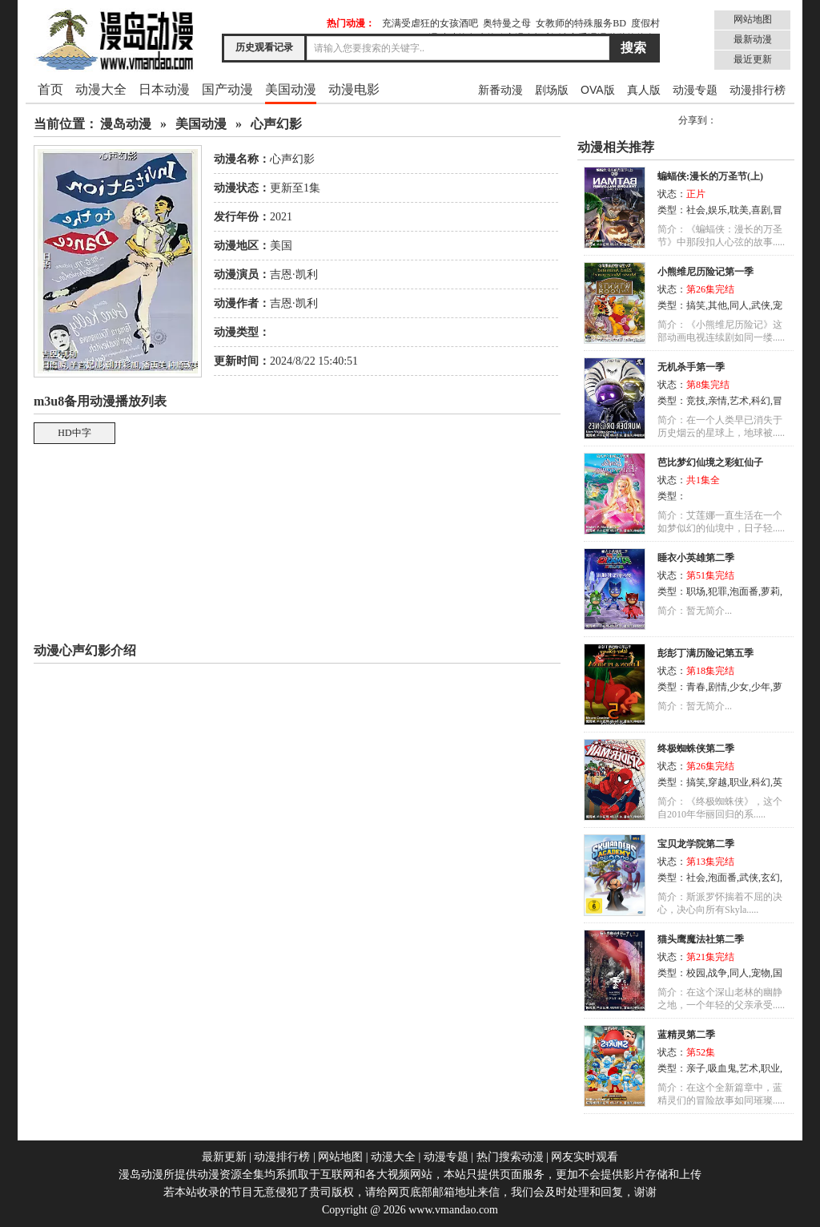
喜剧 (760, 210)
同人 (739, 305)
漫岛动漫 (125, 124)
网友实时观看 (584, 1157)
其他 (717, 305)
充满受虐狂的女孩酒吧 (430, 23)
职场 (695, 591)
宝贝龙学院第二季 (695, 844)
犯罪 (717, 591)
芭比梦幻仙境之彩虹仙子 (710, 462)
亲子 (695, 1068)
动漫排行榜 (758, 89)
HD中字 (74, 432)
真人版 (644, 89)
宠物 (760, 973)
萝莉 (770, 591)
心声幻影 (276, 124)
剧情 (717, 686)
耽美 (739, 210)
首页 (50, 89)
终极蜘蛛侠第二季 (695, 748)
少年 (760, 686)
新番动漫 (500, 89)
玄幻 (770, 877)
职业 (739, 782)
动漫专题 (695, 89)
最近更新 (753, 59)
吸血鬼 (722, 1068)
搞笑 (695, 305)
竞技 (695, 400)
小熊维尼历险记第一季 (705, 271)
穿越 (717, 782)
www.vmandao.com (453, 1210)
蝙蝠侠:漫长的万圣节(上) (710, 176)
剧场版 (552, 89)
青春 (695, 686)
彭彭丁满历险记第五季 (705, 653)
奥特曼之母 (507, 23)
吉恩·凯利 (294, 274)
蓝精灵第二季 (686, 1034)
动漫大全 (101, 89)
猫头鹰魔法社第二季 (700, 939)
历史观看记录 (264, 47)
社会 (695, 210)
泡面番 (744, 591)
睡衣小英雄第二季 (695, 557)
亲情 (717, 400)
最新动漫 (753, 39)
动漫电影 (354, 89)
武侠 (760, 305)
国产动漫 (227, 89)
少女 (739, 686)
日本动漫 (164, 89)
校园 (695, 973)
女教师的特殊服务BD (581, 23)
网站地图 (753, 19)
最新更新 (224, 1157)
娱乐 (717, 210)
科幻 (760, 400)
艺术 (739, 400)
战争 (717, 973)
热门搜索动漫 (510, 1157)
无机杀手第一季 (691, 367)
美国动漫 (290, 89)
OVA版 (598, 89)
